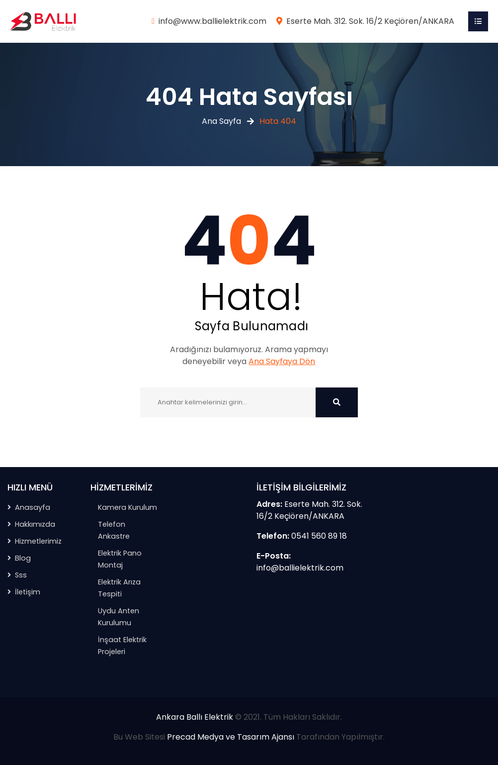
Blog (23, 558)
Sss (21, 575)
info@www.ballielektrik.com (212, 21)
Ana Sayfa (221, 121)
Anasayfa (32, 507)
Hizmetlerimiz (38, 541)
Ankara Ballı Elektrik (194, 717)
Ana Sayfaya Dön (282, 361)
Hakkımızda (35, 524)
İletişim (27, 592)
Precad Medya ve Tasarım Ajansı (230, 737)
